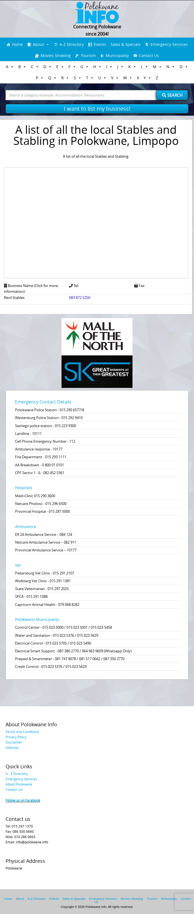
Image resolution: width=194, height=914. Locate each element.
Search (172, 95)
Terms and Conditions (22, 731)
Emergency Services (169, 44)
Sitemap (12, 747)
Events (100, 44)
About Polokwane (19, 784)
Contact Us (149, 55)
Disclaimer (14, 742)
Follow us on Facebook (23, 800)
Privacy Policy (16, 737)
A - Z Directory (17, 773)
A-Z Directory (72, 44)
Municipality (117, 55)
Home (17, 44)
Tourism (88, 55)
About (38, 44)
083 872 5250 (79, 297)
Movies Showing (56, 55)
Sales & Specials (125, 44)
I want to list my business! (97, 108)
